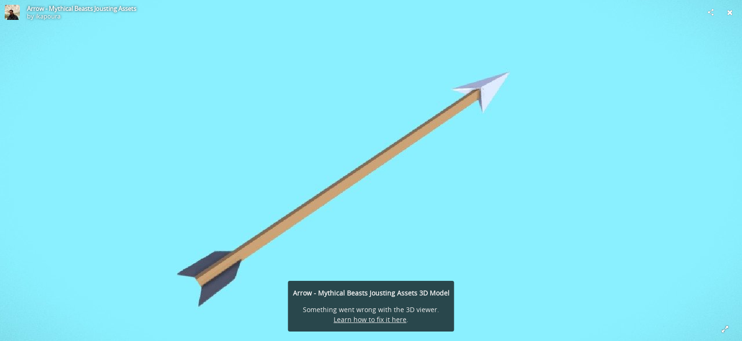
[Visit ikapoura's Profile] (12, 12)
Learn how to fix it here (370, 319)
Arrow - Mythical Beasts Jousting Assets (81, 8)
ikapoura (48, 16)
